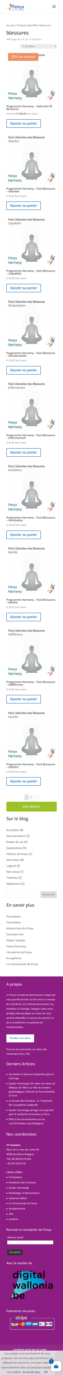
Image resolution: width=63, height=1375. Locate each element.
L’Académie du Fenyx (19, 952)
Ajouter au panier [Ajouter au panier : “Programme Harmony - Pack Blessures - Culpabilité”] (23, 288)
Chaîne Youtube (15, 940)
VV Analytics (15, 1177)
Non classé (13, 872)
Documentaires (15, 836)
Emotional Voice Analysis (22, 1182)
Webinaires (13, 884)
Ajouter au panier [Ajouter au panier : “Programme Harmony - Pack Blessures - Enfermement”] (23, 452)
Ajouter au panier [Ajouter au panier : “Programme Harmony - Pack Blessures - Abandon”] (23, 205)
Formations (13, 916)
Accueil (10, 25)
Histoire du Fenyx (17, 854)
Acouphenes (14, 958)
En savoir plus (31, 1372)
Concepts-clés (15, 934)
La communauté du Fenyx (22, 964)
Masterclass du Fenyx (19, 928)
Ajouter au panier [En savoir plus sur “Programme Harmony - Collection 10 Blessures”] (23, 123)
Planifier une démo (20, 1038)
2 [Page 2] (30, 797)
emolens (13, 1219)
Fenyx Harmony (16, 946)
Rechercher (48, 894)
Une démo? (31, 806)
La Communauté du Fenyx (23, 1203)
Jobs (11, 1214)
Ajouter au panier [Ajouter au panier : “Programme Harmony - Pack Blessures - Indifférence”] (23, 699)
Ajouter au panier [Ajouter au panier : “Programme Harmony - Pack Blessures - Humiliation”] (23, 534)
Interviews (12, 860)
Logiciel (11, 866)
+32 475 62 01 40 (16, 1163)
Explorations (14, 848)
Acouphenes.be (17, 1208)
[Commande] (38, 46)
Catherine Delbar (18, 1198)
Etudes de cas (14, 842)
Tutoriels (11, 877)
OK (46, 1372)
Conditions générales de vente (29, 1349)
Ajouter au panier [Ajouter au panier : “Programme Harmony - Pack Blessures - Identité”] (23, 617)
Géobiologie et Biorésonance (24, 1193)
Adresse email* (15, 1237)
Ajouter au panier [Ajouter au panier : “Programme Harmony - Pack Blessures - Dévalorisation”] (23, 370)
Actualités (12, 830)
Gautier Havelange (19, 1187)
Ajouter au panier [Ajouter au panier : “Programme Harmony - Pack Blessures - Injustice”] (23, 781)
